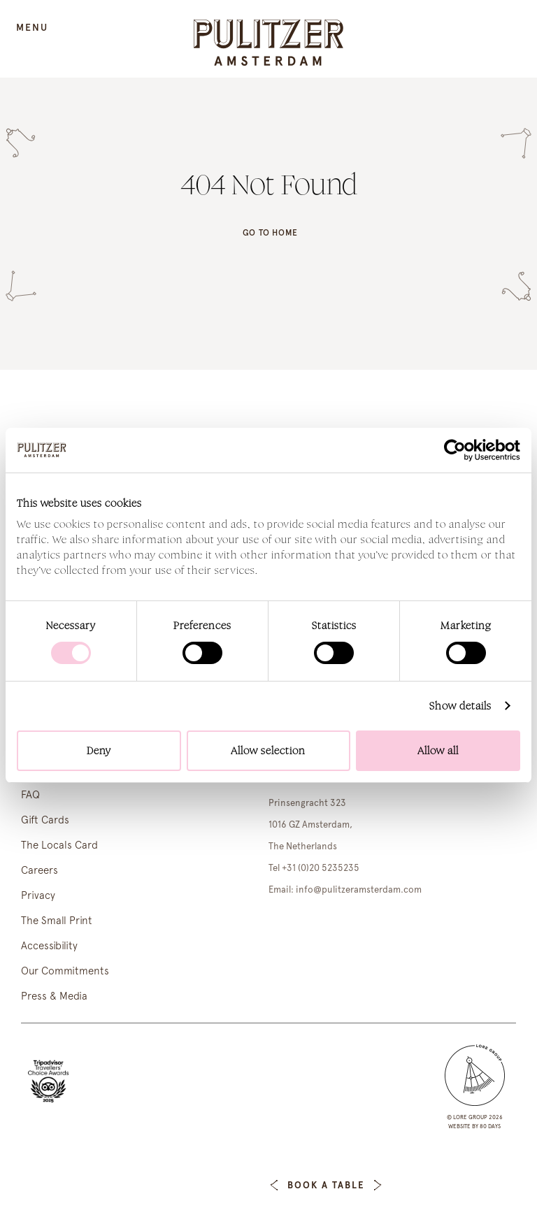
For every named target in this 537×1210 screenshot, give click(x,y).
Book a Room (211, 1185)
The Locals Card (59, 845)
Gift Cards (45, 820)
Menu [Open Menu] (32, 27)
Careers (39, 870)
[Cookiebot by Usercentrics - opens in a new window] (459, 450)
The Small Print (56, 920)
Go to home (270, 233)
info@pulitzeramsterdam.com (359, 889)
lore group (470, 1117)
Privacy (38, 895)
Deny (99, 750)
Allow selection (268, 750)
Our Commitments (65, 971)
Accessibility (49, 945)
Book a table (325, 1185)
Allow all (438, 750)
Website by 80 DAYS (474, 1126)
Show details (460, 706)
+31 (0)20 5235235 (320, 868)
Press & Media (54, 996)
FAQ (30, 794)
